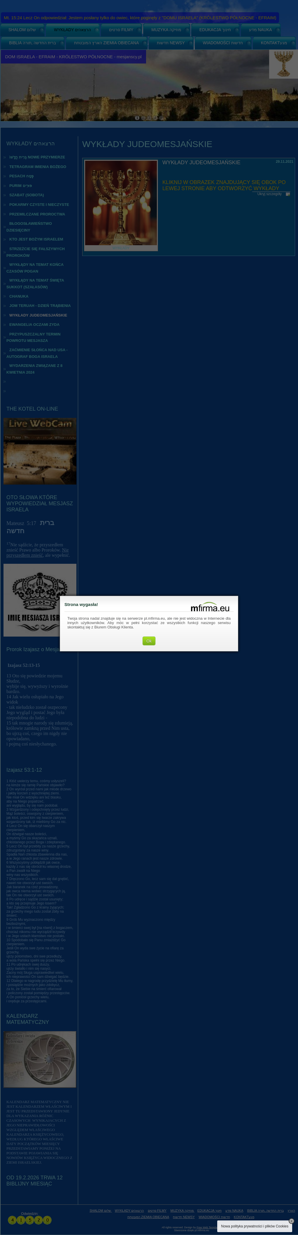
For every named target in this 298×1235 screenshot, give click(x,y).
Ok (149, 641)
